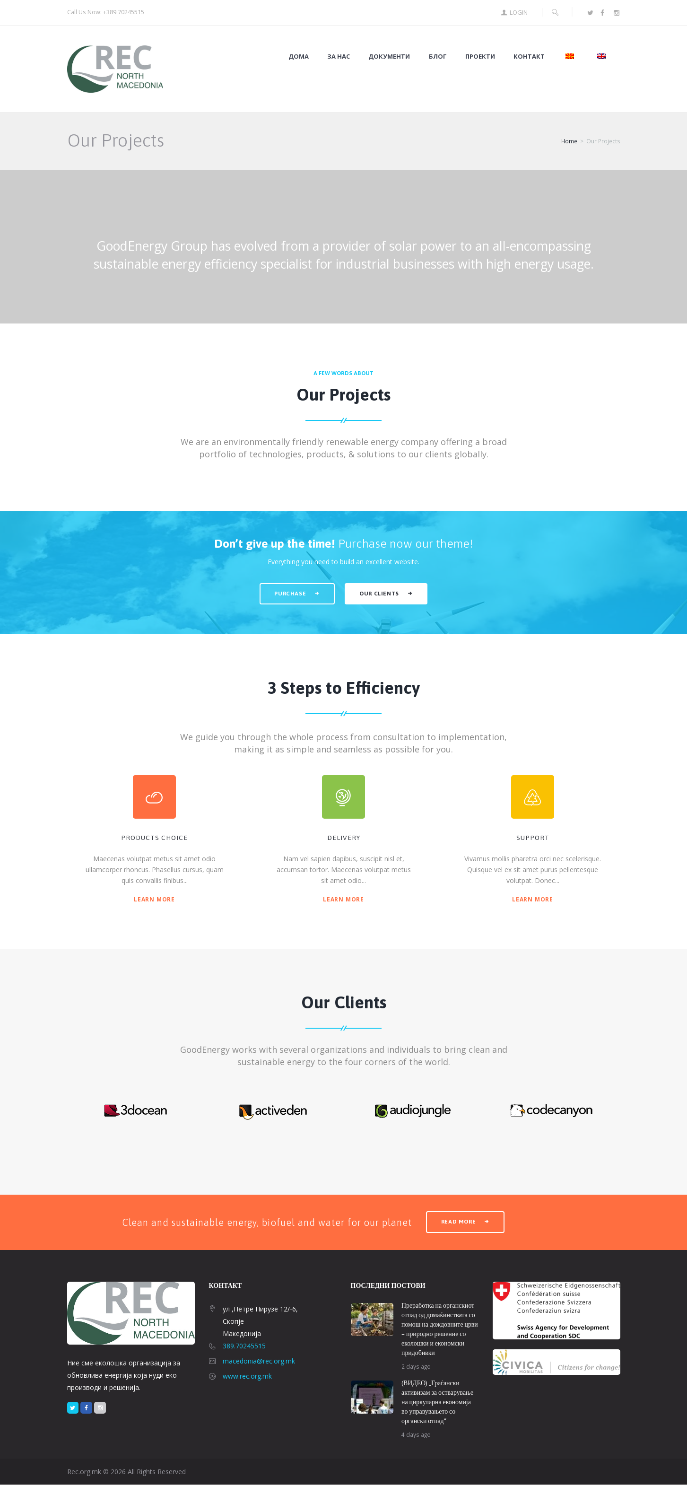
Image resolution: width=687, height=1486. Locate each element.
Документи (389, 56)
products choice (154, 838)
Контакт (529, 56)
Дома (298, 56)
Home (569, 142)
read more (459, 1223)
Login (519, 13)
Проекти (480, 56)
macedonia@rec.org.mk (259, 1361)
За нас (338, 56)
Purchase (290, 593)
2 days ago (416, 1367)
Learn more (154, 899)
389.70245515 (244, 1346)
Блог (438, 56)
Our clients (380, 593)
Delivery (343, 838)
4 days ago (416, 1436)
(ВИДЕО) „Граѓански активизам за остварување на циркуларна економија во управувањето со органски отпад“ (437, 1403)
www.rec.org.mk (247, 1376)
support (532, 838)
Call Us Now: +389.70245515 (106, 12)
